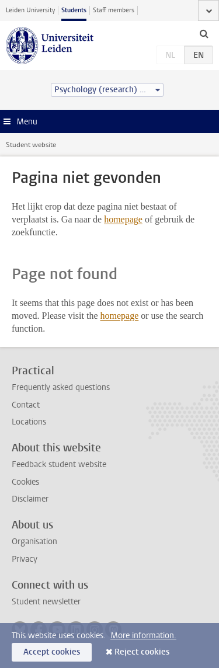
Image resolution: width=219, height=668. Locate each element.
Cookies (25, 482)
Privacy (24, 559)
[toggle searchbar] (203, 33)
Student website (31, 144)
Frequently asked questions (61, 387)
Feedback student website (59, 464)
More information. (143, 635)
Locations (29, 421)
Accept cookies (51, 651)
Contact (26, 404)
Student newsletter (46, 601)
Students (73, 10)
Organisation (34, 541)
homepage (123, 219)
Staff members (113, 10)
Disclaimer (30, 499)
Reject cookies (141, 651)
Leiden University (30, 10)
